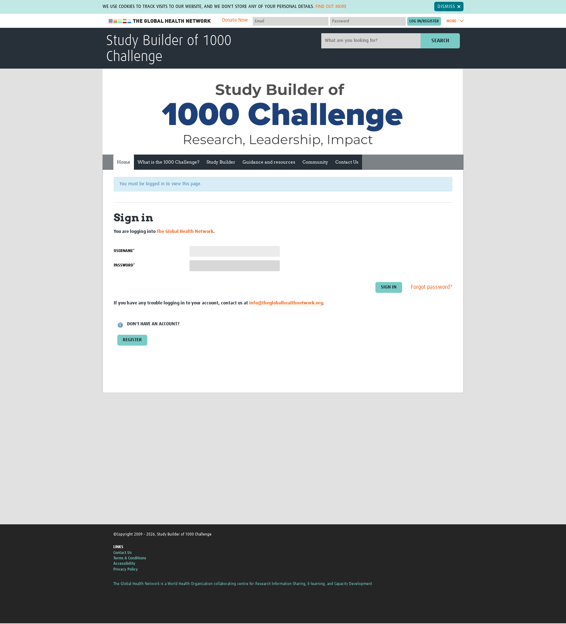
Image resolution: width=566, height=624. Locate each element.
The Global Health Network (160, 21)
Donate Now (235, 20)
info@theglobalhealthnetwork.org (286, 303)
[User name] (290, 21)
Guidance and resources (269, 162)
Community (315, 162)
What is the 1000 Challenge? (168, 162)
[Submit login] (424, 21)
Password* (124, 265)
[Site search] (371, 40)
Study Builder (220, 162)
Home (123, 162)
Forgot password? (431, 287)
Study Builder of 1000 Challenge (168, 49)
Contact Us (346, 162)
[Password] (368, 21)
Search (440, 40)
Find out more (331, 6)
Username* (124, 251)
